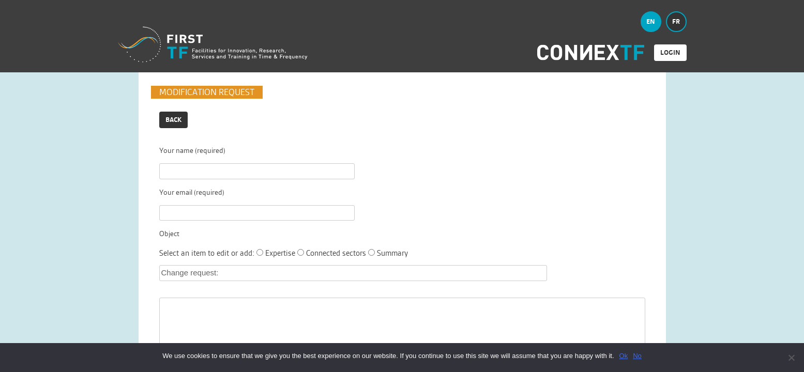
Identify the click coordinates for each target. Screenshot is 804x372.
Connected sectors (336, 253)
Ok (623, 356)
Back (173, 119)
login (670, 52)
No (637, 356)
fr (676, 21)
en (650, 21)
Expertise (280, 253)
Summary (392, 253)
